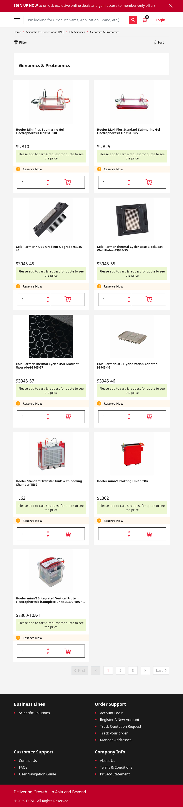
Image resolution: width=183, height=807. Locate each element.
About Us (107, 760)
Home (17, 32)
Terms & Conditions (116, 767)
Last (159, 670)
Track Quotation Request (120, 726)
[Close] (171, 6)
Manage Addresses (115, 740)
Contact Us (28, 760)
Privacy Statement (115, 774)
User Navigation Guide (37, 774)
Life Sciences (77, 32)
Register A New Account (119, 719)
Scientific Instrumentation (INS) (45, 32)
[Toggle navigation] (18, 19)
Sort (160, 42)
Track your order (114, 733)
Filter (22, 42)
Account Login (111, 713)
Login (160, 20)
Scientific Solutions (34, 713)
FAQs (23, 767)
